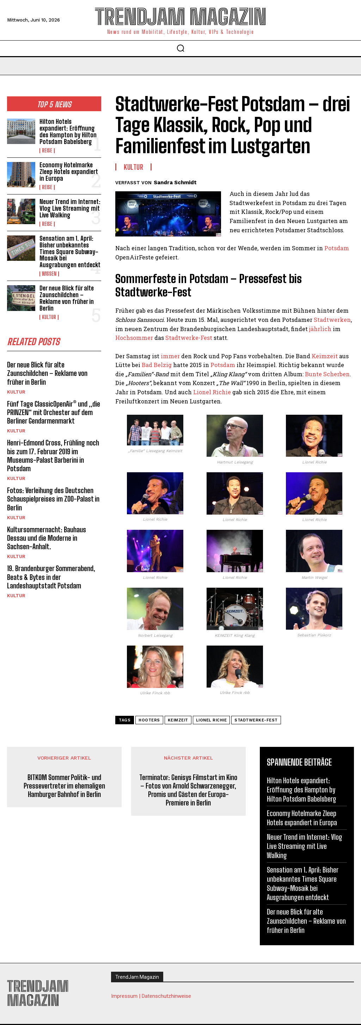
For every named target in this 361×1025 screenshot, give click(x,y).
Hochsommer (134, 337)
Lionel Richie (212, 392)
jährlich (320, 328)
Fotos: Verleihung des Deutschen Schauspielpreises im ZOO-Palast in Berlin (53, 496)
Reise (47, 150)
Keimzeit (325, 356)
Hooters (149, 720)
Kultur (49, 315)
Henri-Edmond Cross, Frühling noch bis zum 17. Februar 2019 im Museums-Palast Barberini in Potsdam (52, 453)
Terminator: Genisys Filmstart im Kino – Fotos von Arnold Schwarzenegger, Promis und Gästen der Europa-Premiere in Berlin (188, 790)
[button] (180, 48)
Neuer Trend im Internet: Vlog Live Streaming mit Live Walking (69, 207)
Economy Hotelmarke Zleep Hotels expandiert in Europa (68, 171)
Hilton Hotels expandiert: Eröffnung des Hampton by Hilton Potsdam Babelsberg (68, 131)
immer (170, 356)
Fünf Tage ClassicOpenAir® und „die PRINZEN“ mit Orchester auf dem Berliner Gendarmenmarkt (53, 410)
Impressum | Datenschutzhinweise (151, 996)
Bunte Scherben (327, 374)
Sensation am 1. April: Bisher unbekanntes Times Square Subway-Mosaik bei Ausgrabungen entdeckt (69, 251)
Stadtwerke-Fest (188, 337)
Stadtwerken (332, 319)
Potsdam (336, 248)
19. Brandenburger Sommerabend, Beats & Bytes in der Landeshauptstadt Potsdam (50, 574)
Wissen (49, 272)
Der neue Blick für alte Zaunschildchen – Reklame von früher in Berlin (66, 297)
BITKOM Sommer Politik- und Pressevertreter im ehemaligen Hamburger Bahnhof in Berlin (64, 785)
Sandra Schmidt (175, 182)
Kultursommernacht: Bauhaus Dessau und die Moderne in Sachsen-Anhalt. (46, 535)
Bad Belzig (157, 364)
